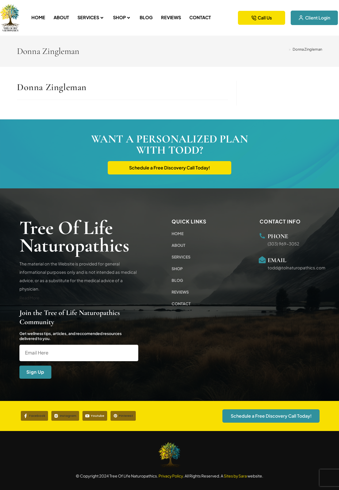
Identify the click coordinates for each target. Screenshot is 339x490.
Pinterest (123, 415)
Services (90, 17)
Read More (29, 297)
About (61, 17)
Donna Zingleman (307, 49)
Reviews (171, 17)
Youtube (94, 415)
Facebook (34, 415)
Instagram (65, 415)
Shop (121, 17)
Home (38, 17)
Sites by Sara (235, 475)
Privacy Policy (170, 475)
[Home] (285, 49)
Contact (200, 17)
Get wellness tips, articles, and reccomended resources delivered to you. (70, 336)
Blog (146, 17)
